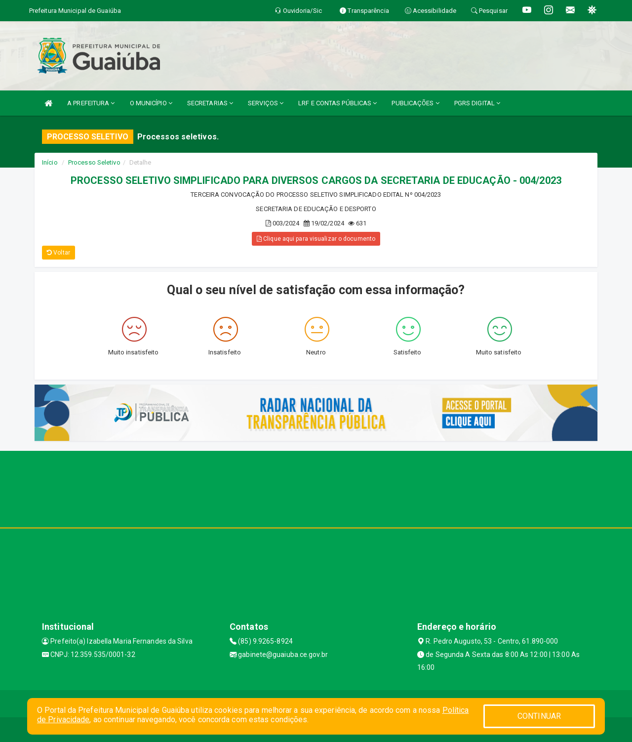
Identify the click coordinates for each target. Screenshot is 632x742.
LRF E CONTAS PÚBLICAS (337, 103)
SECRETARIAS (210, 103)
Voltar (58, 252)
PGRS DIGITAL (477, 103)
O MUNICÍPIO (151, 103)
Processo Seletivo (94, 162)
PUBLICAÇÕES (415, 103)
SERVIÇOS (265, 103)
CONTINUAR (539, 716)
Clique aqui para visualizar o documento (316, 238)
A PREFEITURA (91, 103)
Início (50, 162)
